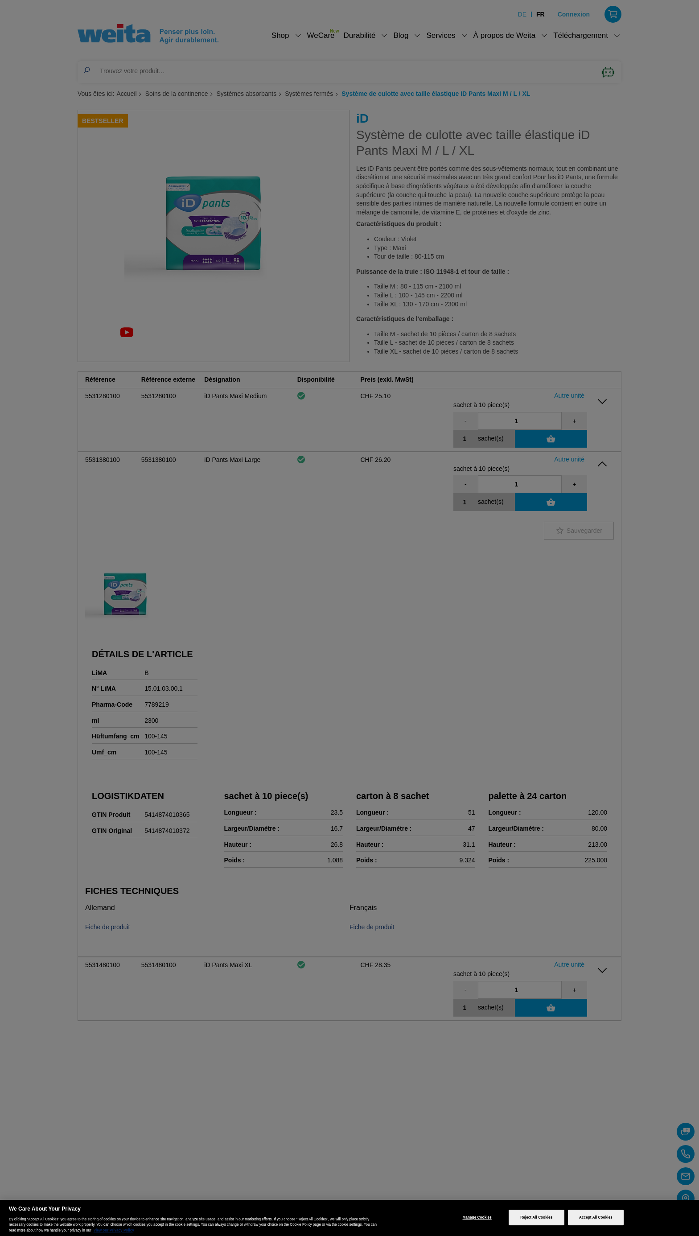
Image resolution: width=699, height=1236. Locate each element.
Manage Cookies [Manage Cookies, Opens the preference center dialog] (477, 1217)
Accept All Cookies (596, 1217)
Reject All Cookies (536, 1217)
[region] (349, 1218)
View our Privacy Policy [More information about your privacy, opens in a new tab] (114, 1230)
